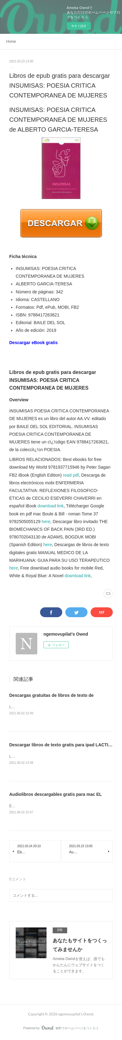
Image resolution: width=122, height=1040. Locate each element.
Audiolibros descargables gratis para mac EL (55, 795)
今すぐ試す (79, 26)
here (46, 521)
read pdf (71, 475)
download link (51, 505)
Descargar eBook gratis (33, 342)
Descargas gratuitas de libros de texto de (51, 695)
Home (11, 41)
